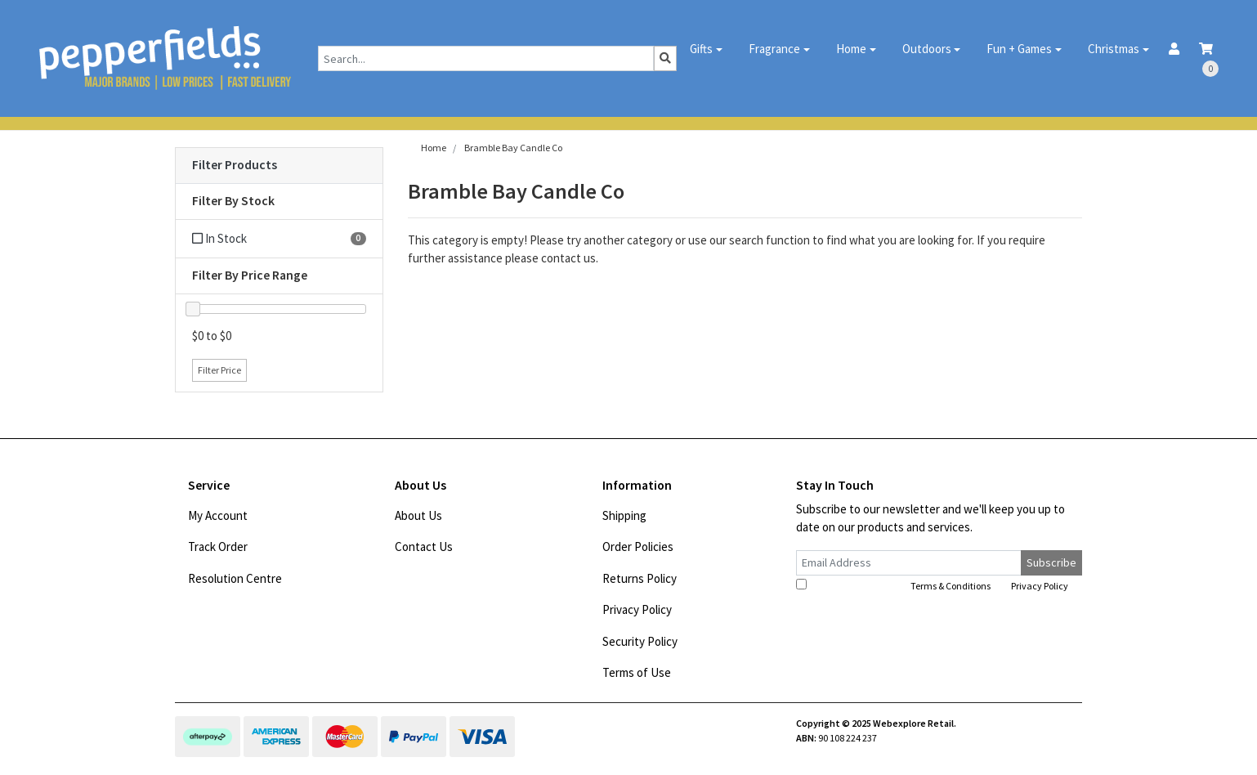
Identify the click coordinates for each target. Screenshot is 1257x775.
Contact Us (424, 546)
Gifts (701, 48)
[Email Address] (909, 563)
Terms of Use (636, 672)
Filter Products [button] (234, 165)
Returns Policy (639, 578)
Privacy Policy (637, 609)
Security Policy (640, 641)
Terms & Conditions (950, 586)
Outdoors (926, 48)
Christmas (1113, 48)
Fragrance (774, 48)
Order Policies (637, 546)
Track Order (218, 546)
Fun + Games (1019, 48)
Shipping (624, 515)
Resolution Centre (235, 578)
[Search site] (665, 58)
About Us (418, 515)
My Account (218, 515)
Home (851, 48)
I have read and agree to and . (933, 585)
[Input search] (486, 58)
